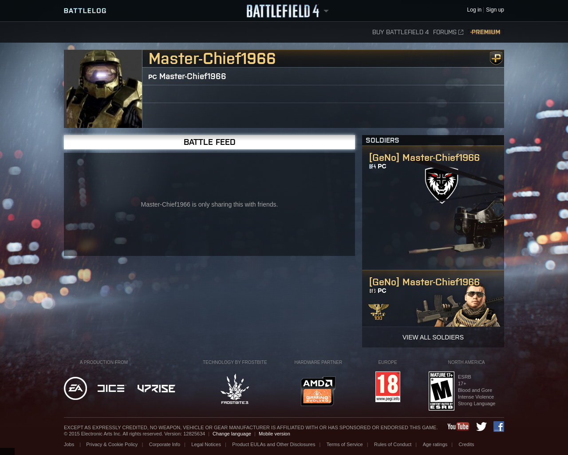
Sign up (495, 10)
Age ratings (435, 444)
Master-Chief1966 (192, 76)
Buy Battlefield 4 (400, 32)
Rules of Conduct (392, 444)
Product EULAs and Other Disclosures (273, 444)
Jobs (69, 444)
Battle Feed (210, 142)
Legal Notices (206, 444)
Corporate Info (164, 444)
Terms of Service (345, 444)
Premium (486, 32)
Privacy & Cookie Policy (112, 444)
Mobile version (274, 433)
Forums (448, 32)
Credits (466, 444)
